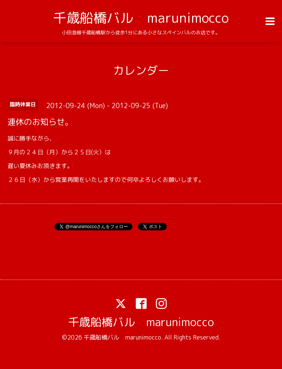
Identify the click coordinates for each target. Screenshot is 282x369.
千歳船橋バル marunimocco (141, 17)
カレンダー (141, 70)
